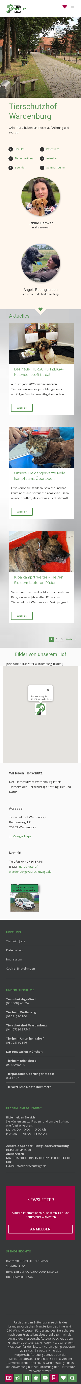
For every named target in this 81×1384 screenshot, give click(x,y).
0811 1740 (30, 1076)
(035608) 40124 (21, 1001)
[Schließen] (48, 690)
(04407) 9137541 (27, 1027)
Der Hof (19, 149)
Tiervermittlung (24, 158)
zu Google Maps (20, 836)
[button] (40, 709)
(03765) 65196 (25, 1040)
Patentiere (52, 149)
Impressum (14, 959)
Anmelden (40, 1229)
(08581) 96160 (21, 1014)
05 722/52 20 (21, 1063)
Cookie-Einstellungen (20, 968)
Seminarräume (55, 167)
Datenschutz (15, 950)
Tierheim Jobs (15, 941)
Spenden (20, 167)
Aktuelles (52, 158)
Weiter (22, 407)
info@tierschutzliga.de (31, 1166)
